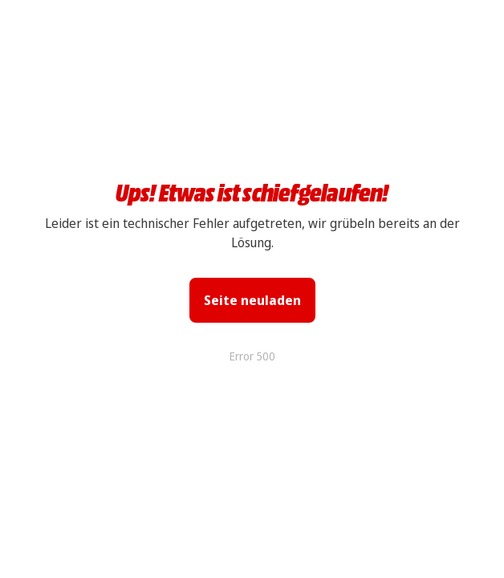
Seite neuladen (252, 300)
